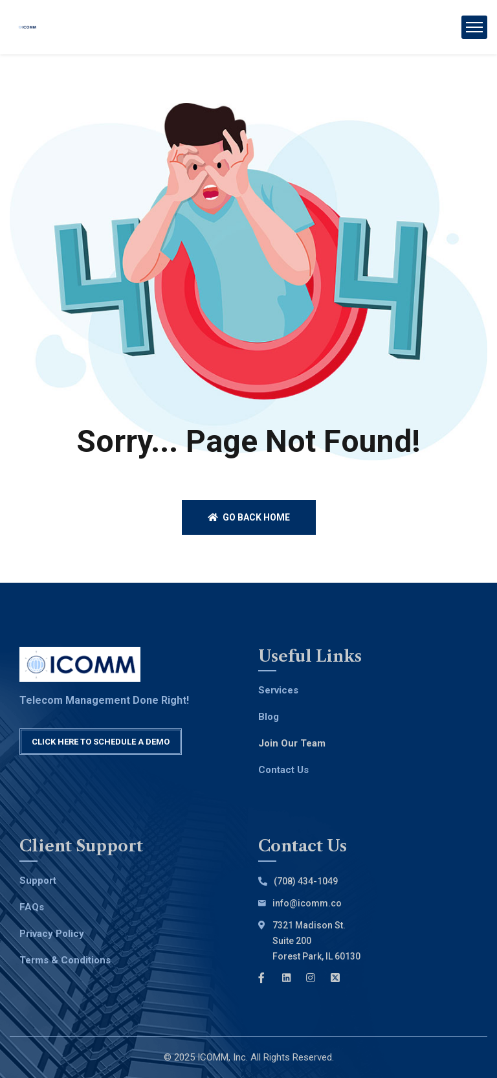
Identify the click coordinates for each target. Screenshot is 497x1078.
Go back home (249, 517)
